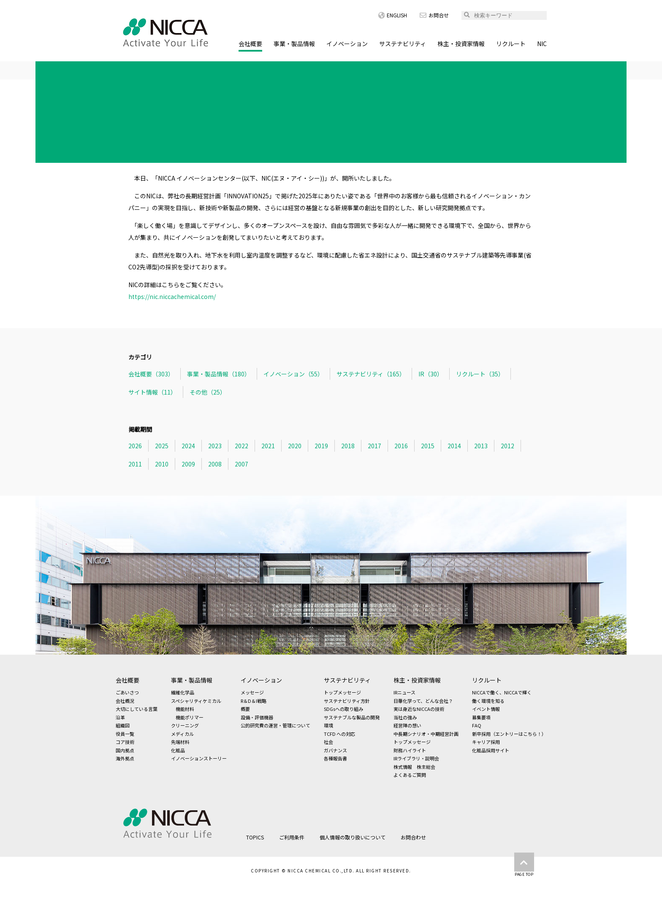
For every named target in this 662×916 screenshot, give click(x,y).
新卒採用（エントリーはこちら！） (509, 733)
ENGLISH (392, 15)
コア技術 (125, 741)
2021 (268, 446)
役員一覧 (125, 733)
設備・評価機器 (257, 717)
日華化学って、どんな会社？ (423, 700)
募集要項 (481, 717)
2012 (507, 446)
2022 (241, 446)
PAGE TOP (524, 865)
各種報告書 (335, 758)
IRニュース (404, 692)
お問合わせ (413, 837)
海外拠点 (125, 758)
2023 (215, 446)
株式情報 (402, 766)
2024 (188, 446)
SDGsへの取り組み (343, 708)
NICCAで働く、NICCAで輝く (502, 692)
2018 (348, 446)
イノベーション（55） (293, 374)
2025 (161, 446)
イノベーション (347, 43)
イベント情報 (486, 708)
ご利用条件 (291, 837)
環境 (328, 725)
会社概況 (125, 700)
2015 (427, 446)
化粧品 (178, 750)
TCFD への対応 (339, 733)
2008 (215, 464)
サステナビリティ (402, 43)
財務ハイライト (409, 750)
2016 (401, 446)
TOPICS (157, 69)
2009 (188, 464)
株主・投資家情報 (461, 43)
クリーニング (185, 725)
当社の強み (405, 717)
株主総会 (426, 766)
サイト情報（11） (152, 392)
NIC (542, 43)
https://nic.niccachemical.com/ (172, 296)
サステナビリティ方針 (347, 700)
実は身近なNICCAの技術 (418, 708)
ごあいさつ (127, 692)
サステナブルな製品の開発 (352, 717)
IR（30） (430, 374)
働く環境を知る (488, 700)
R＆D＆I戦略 (253, 700)
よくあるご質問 (409, 774)
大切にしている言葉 (136, 708)
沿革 (120, 717)
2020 (294, 446)
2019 (321, 446)
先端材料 (180, 741)
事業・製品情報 (294, 43)
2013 (481, 446)
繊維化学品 (182, 692)
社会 (328, 741)
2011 (135, 464)
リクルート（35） (480, 374)
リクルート (511, 43)
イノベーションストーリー (199, 758)
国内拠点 (125, 750)
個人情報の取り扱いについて (352, 837)
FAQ (476, 725)
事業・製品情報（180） (218, 374)
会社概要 (250, 43)
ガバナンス (335, 750)
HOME (124, 69)
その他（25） (208, 392)
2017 (374, 446)
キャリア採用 (486, 741)
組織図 (123, 725)
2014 (454, 446)
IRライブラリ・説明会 (416, 758)
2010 (161, 464)
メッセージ (252, 692)
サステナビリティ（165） (370, 374)
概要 (245, 708)
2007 (241, 464)
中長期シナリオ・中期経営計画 (426, 733)
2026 (135, 446)
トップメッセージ (342, 692)
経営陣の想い (407, 725)
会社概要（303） (151, 374)
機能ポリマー (189, 717)
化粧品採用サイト (490, 750)
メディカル (182, 733)
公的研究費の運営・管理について (275, 725)
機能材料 (185, 708)
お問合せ (434, 15)
